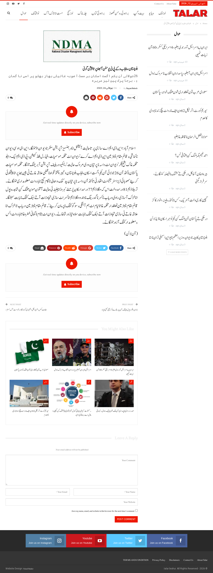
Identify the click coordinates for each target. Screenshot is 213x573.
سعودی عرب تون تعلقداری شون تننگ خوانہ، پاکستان (180, 92)
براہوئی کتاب (98, 13)
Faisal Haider (28, 567)
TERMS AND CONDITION (135, 559)
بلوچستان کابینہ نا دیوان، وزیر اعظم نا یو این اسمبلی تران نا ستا (178, 237)
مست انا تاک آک (53, 13)
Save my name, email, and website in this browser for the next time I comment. (102, 510)
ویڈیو (151, 13)
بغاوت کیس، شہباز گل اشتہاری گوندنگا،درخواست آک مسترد (26, 308)
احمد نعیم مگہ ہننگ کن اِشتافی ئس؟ (191, 155)
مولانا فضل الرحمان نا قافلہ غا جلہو (190, 137)
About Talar (171, 4)
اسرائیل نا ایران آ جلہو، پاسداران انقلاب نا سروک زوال (178, 73)
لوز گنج (70, 13)
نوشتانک (35, 13)
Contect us (159, 4)
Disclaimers (174, 559)
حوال (23, 13)
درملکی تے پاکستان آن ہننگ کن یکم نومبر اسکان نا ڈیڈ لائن (178, 219)
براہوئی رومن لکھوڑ (119, 13)
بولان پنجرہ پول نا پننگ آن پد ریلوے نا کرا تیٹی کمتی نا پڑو (120, 308)
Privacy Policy (158, 559)
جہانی (131, 339)
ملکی (131, 380)
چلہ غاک (82, 13)
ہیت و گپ (138, 13)
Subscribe (73, 131)
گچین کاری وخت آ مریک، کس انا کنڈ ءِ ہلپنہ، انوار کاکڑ (179, 200)
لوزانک (162, 13)
